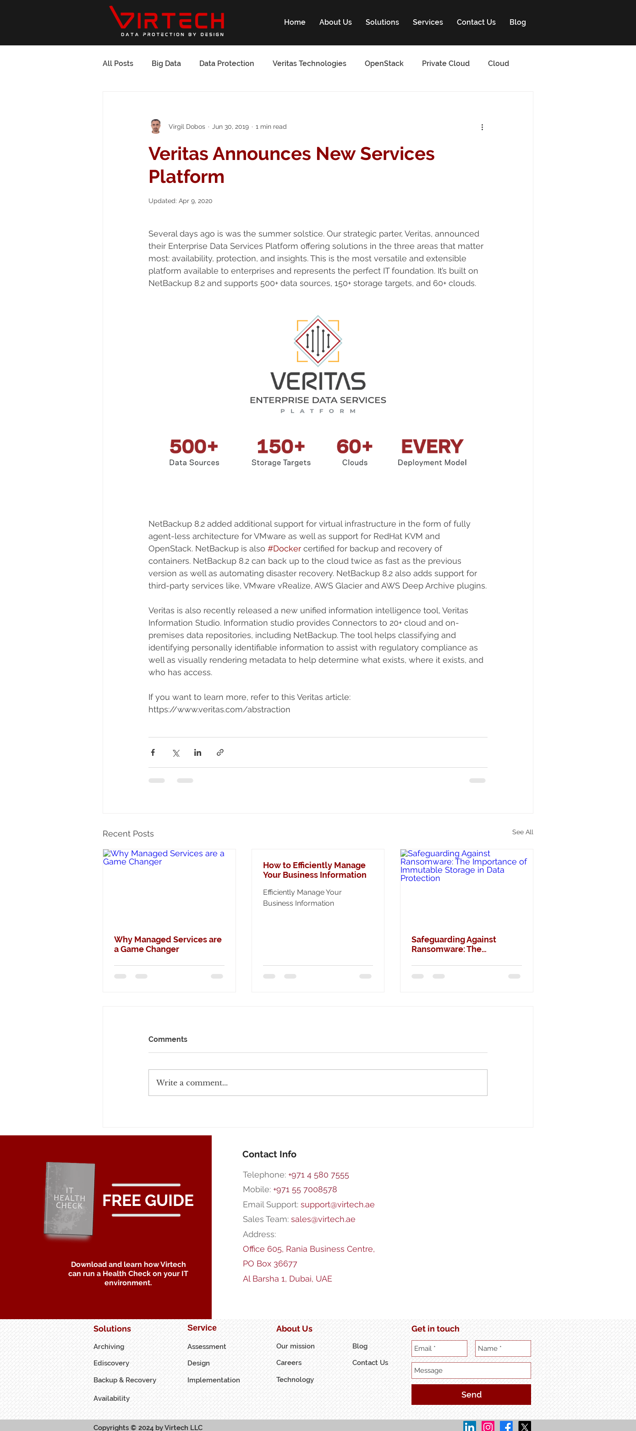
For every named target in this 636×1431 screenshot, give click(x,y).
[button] (336, 22)
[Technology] (295, 1380)
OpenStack (384, 63)
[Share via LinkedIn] (197, 752)
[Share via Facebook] (152, 752)
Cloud (498, 63)
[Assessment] (210, 1347)
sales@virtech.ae (323, 1219)
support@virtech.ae (338, 1204)
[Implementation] (213, 1380)
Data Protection (226, 63)
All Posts (118, 63)
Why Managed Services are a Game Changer (168, 944)
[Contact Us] (375, 1363)
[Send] (471, 1394)
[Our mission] (299, 1346)
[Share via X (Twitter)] (175, 752)
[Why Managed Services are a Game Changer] (169, 886)
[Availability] (116, 1398)
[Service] (210, 1328)
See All (522, 832)
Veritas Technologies (309, 63)
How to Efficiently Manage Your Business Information (315, 870)
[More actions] (482, 126)
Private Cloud (446, 63)
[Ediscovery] (116, 1363)
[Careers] (299, 1363)
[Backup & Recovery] (128, 1380)
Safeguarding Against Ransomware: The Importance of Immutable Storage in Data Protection (463, 944)
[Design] (210, 1363)
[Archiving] (116, 1347)
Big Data (166, 63)
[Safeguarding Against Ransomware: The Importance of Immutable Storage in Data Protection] (466, 886)
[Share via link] (220, 752)
